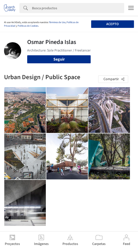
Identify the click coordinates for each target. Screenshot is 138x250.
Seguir (59, 59)
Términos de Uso (57, 22)
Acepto (112, 24)
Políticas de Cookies (28, 26)
